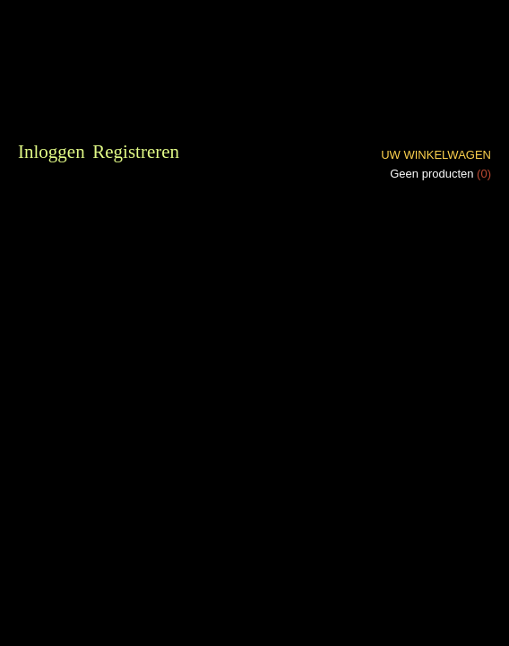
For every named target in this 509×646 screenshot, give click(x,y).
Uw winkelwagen (436, 155)
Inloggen (51, 151)
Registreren (135, 151)
